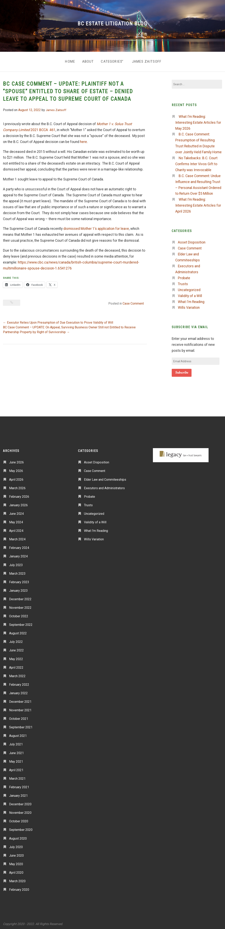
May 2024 (16, 521)
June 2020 (16, 854)
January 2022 (18, 691)
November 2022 (20, 606)
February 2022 (19, 683)
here (83, 140)
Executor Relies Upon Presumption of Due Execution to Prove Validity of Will (58, 321)
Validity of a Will (190, 294)
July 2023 (16, 563)
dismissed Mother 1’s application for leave (96, 227)
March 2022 (17, 674)
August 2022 (18, 632)
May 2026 (16, 469)
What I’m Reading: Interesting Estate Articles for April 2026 (198, 204)
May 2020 (16, 862)
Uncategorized (189, 288)
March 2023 (17, 572)
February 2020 (19, 888)
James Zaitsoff (149, 60)
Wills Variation (189, 306)
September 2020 (20, 828)
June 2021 (16, 751)
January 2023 (18, 589)
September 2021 (20, 726)
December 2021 (20, 700)
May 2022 (16, 657)
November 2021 (20, 708)
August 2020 (18, 837)
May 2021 (16, 760)
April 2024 (16, 529)
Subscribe (181, 371)
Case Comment (133, 302)
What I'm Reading (191, 300)
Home (66, 60)
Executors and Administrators (104, 486)
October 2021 (18, 717)
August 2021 (18, 734)
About (86, 60)
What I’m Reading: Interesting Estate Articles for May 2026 (198, 121)
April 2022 (16, 666)
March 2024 (17, 538)
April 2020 (16, 871)
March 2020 (17, 879)
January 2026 (18, 503)
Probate (184, 276)
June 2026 (16, 461)
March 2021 (17, 777)
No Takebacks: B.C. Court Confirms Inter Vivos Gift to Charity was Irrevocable (196, 162)
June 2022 (16, 649)
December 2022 (20, 597)
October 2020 (18, 820)
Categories (111, 60)
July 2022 (16, 640)
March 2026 (17, 486)
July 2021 (16, 743)
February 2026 (19, 495)
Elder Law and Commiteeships (105, 478)
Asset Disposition (191, 241)
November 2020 (20, 811)
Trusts (183, 282)
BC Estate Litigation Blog (112, 24)
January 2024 (18, 555)
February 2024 (19, 546)
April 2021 (16, 768)
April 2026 (16, 478)
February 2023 (19, 580)
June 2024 (16, 512)
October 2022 (18, 614)
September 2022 (20, 623)
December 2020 (20, 802)
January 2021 (18, 794)
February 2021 (19, 785)
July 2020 (16, 845)
